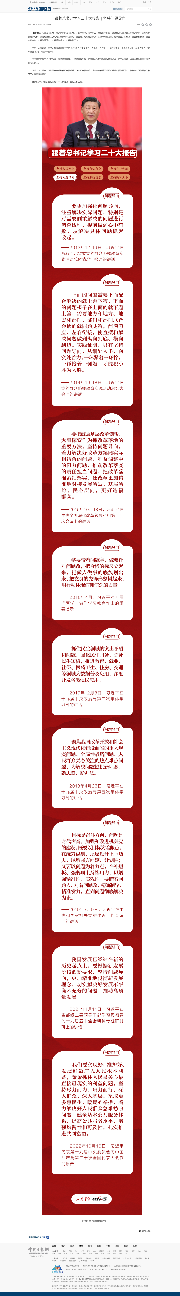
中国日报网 (57, 9)
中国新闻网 (72, 1261)
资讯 (69, 2)
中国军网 (63, 1261)
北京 (64, 1251)
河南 (145, 1251)
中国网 (80, 1258)
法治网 (92, 1261)
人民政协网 (83, 1261)
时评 (62, 2)
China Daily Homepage (37, 2)
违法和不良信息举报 (72, 1266)
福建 (126, 1251)
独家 (126, 1246)
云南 (102, 1254)
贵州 (96, 1254)
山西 (82, 1251)
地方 (119, 2)
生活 (83, 2)
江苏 (114, 1251)
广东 (65, 1254)
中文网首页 (53, 2)
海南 (78, 1254)
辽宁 (88, 1251)
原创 (104, 2)
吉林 (94, 1251)
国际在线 (89, 1258)
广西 (71, 1254)
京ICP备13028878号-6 (118, 1269)
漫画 (117, 1246)
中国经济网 (116, 1258)
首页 (54, 1246)
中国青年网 (106, 1258)
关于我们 (32, 1256)
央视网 (38, 24)
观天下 (112, 2)
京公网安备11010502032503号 (76, 1269)
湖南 (59, 1254)
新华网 (72, 1258)
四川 (90, 1254)
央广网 (147, 1258)
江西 (133, 1251)
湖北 (53, 1254)
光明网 (54, 1261)
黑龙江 (101, 1251)
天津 (70, 1251)
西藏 (108, 1254)
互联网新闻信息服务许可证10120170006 (96, 1266)
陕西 (114, 1254)
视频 (90, 2)
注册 (149, 2)
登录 (144, 2)
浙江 (120, 1251)
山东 (139, 1251)
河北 (76, 1251)
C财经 (76, 2)
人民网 (65, 1258)
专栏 (97, 2)
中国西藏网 (138, 1258)
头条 (66, 9)
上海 (108, 1251)
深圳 (127, 1254)
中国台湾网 (127, 1258)
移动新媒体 (119, 9)
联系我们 (41, 1256)
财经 (81, 1246)
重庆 (84, 1254)
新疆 (120, 1254)
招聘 (135, 1246)
